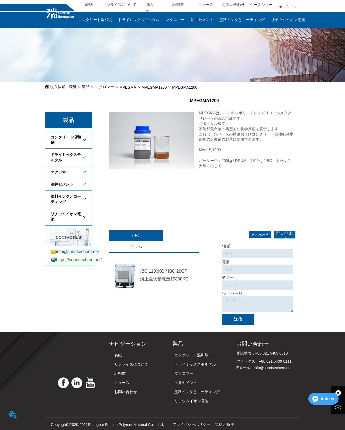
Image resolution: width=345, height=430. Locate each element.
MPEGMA (127, 87)
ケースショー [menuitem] (261, 4)
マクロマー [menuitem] (175, 20)
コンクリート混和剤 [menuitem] (95, 20)
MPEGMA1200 (154, 87)
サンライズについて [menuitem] (120, 4)
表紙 (73, 87)
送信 (238, 319)
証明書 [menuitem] (178, 4)
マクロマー (104, 87)
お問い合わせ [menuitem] (233, 4)
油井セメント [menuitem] (202, 20)
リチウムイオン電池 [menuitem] (288, 20)
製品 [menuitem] (150, 4)
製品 (85, 87)
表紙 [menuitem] (89, 4)
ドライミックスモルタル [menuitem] (139, 20)
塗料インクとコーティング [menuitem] (242, 20)
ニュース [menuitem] (205, 4)
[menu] (175, 5)
